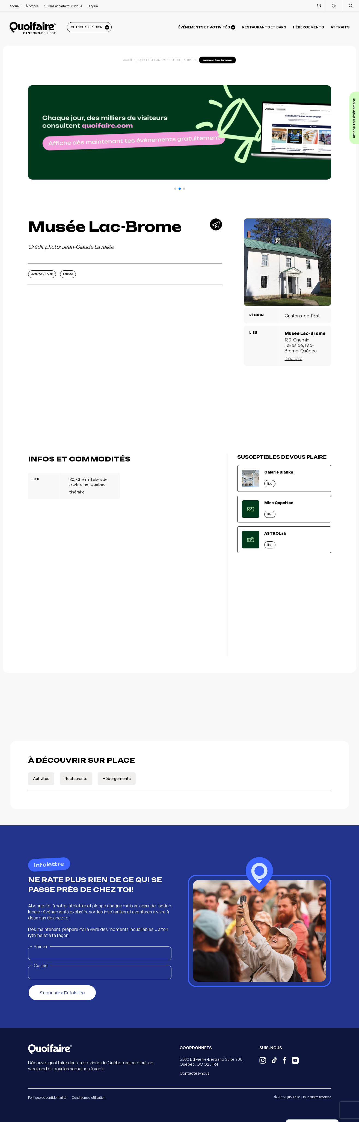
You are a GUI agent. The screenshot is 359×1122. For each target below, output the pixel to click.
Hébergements (308, 27)
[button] (175, 189)
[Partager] (216, 224)
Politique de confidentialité (47, 1097)
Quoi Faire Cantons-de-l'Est (159, 60)
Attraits (340, 27)
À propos (32, 6)
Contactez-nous (195, 1073)
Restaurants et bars (264, 27)
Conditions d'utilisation (88, 1097)
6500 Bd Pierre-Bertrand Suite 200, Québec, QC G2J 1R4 (212, 1062)
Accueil (15, 6)
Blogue (93, 6)
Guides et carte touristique (63, 6)
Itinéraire (293, 358)
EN (319, 6)
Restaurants (76, 778)
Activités (41, 778)
